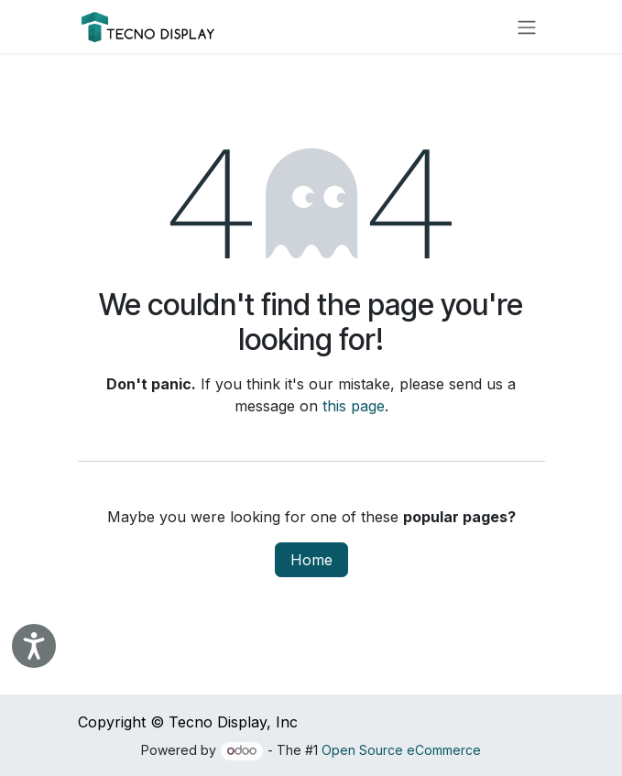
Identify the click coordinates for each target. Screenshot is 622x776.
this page (353, 406)
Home (311, 560)
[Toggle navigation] (526, 26)
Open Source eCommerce (401, 750)
